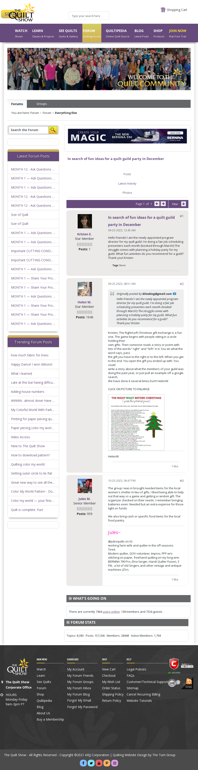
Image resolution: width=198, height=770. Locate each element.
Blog (40, 707)
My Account (75, 669)
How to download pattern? (30, 455)
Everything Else (66, 113)
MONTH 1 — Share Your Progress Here (39, 278)
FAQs (130, 676)
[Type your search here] (88, 15)
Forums (17, 104)
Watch (41, 669)
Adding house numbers (27, 391)
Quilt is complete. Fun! (27, 510)
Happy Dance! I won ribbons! (31, 364)
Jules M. (85, 499)
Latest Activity (127, 183)
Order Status (111, 688)
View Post (174, 294)
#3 (182, 481)
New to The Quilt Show (28, 446)
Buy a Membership (50, 719)
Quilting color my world (28, 464)
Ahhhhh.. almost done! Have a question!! (40, 400)
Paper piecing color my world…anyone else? (42, 428)
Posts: (83, 249)
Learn (41, 676)
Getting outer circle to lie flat (31, 473)
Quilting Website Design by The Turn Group (144, 755)
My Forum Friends (80, 676)
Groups (41, 104)
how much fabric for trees (30, 355)
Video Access (20, 437)
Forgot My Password (82, 707)
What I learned (21, 373)
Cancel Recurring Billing (143, 694)
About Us (43, 713)
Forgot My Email (79, 700)
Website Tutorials (139, 701)
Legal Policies (136, 669)
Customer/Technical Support (147, 682)
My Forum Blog (78, 694)
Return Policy (111, 701)
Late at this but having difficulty (33, 382)
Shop (40, 694)
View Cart (109, 669)
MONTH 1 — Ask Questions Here (35, 178)
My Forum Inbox (79, 688)
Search (53, 130)
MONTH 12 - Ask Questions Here (35, 169)
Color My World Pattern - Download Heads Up (44, 491)
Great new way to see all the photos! (37, 482)
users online (111, 612)
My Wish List (111, 682)
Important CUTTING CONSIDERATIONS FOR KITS (47, 251)
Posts (127, 174)
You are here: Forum (25, 113)
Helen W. (85, 302)
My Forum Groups (80, 682)
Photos (127, 193)
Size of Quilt (19, 215)
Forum (47, 113)
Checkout (109, 676)
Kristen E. (84, 234)
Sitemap (132, 688)
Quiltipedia (44, 701)
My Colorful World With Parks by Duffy (38, 410)
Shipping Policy (112, 694)
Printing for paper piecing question (36, 419)
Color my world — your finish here (36, 500)
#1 (182, 216)
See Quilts (44, 682)
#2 (182, 284)
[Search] (29, 130)
